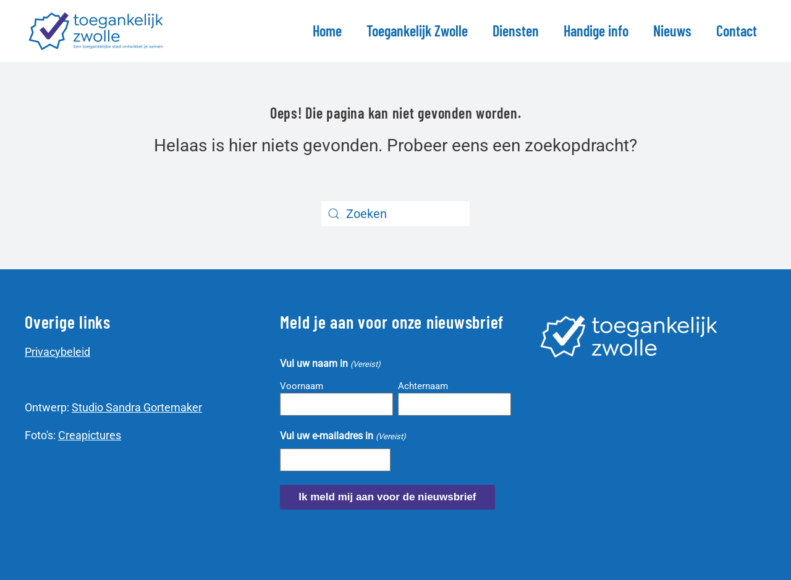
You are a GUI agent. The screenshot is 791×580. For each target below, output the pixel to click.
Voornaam (301, 386)
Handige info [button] (596, 31)
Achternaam (423, 386)
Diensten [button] (516, 31)
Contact (736, 31)
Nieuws (672, 31)
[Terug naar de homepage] (98, 31)
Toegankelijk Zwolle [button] (417, 31)
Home (327, 31)
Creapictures (89, 435)
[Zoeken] (395, 213)
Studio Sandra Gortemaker (137, 407)
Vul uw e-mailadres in (342, 436)
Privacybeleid (57, 351)
